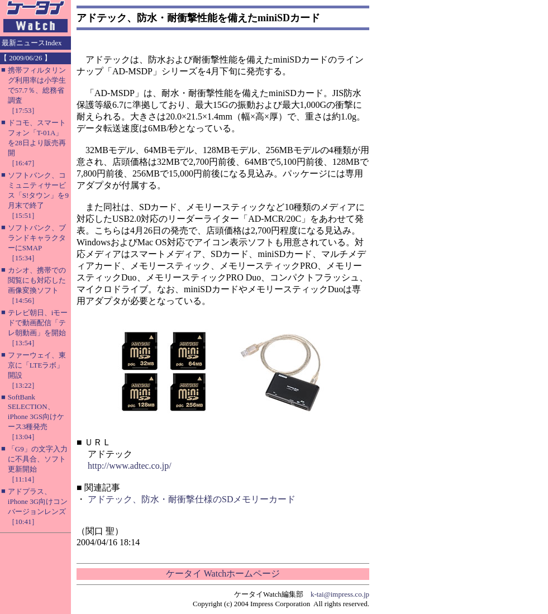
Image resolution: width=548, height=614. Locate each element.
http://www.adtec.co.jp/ (129, 465)
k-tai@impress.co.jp (340, 594)
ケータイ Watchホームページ (223, 573)
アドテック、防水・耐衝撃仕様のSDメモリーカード (192, 499)
